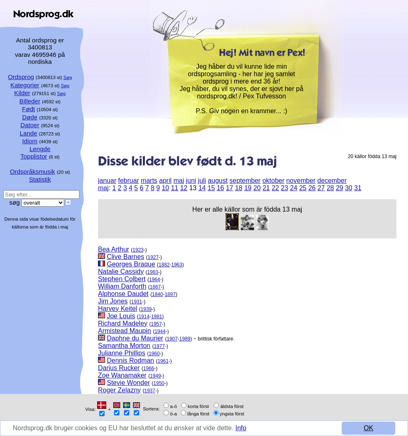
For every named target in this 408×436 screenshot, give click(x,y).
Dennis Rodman (130, 360)
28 (330, 187)
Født (28, 108)
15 (211, 187)
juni (191, 180)
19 (248, 187)
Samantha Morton (124, 345)
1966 (148, 368)
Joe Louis (121, 315)
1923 (138, 250)
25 (303, 187)
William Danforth (122, 286)
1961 (163, 361)
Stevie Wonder (128, 382)
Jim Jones (113, 301)
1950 (159, 383)
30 (348, 187)
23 (284, 187)
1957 (156, 324)
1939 (146, 309)
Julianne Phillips (121, 353)
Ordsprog (21, 76)
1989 (185, 339)
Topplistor (33, 156)
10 (165, 187)
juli (202, 180)
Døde (29, 117)
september (245, 180)
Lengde (40, 148)
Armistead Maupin (124, 330)
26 (312, 187)
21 (266, 187)
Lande (28, 133)
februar (128, 180)
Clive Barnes (125, 256)
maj (178, 180)
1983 (153, 272)
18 (238, 187)
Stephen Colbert (122, 278)
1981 (156, 316)
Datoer (30, 124)
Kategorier (24, 85)
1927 (153, 257)
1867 (155, 287)
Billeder (29, 101)
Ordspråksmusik (32, 171)
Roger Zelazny (119, 390)
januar (107, 180)
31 (357, 187)
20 (257, 187)
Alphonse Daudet (123, 293)
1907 (172, 339)
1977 (159, 346)
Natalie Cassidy (121, 271)
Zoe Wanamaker (122, 375)
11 (174, 187)
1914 (143, 316)
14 (202, 187)
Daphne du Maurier (135, 338)
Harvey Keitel (117, 308)
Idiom (29, 141)
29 (339, 187)
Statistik (40, 179)
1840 (157, 294)
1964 (154, 279)
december (332, 180)
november (300, 180)
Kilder (22, 92)
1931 (136, 302)
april (165, 180)
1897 (170, 294)
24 (293, 187)
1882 (164, 265)
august (218, 180)
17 (229, 187)
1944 (160, 331)
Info (241, 427)
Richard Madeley (122, 323)
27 (321, 187)
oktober (273, 180)
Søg (67, 77)
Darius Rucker (119, 367)
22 (275, 187)
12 (183, 187)
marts (149, 180)
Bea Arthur (113, 249)
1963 (176, 265)
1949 (155, 376)
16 (220, 187)
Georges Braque (131, 264)
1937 (150, 391)
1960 (154, 354)
